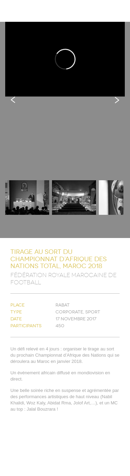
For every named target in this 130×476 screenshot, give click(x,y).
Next (117, 100)
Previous (13, 100)
